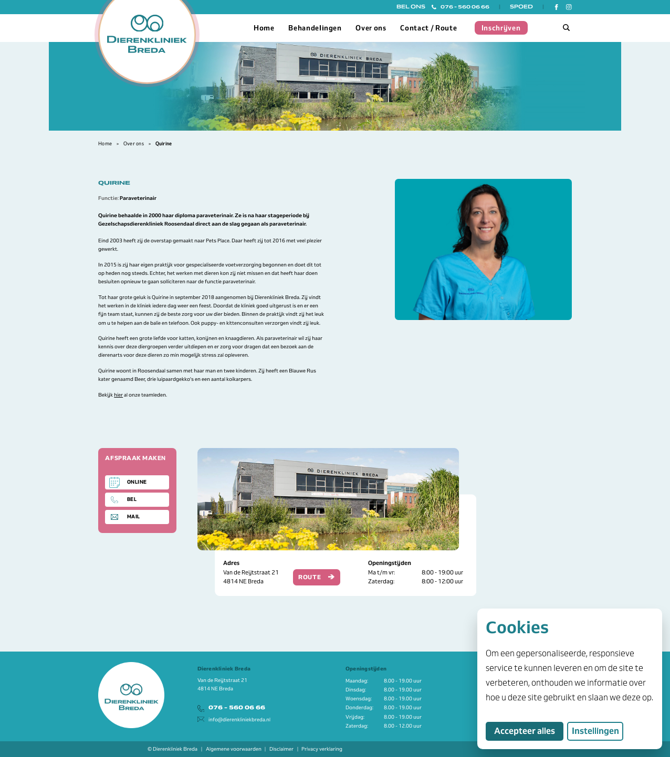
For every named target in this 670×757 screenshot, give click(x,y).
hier (118, 394)
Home (264, 28)
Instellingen (595, 731)
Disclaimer (281, 748)
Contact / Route (428, 28)
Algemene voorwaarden (233, 748)
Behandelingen (315, 28)
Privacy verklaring (321, 748)
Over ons (370, 28)
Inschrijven (501, 28)
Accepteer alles (528, 731)
